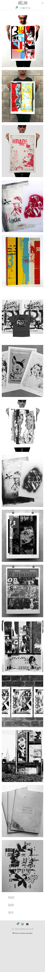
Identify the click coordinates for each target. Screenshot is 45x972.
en (29, 8)
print (11, 898)
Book (11, 905)
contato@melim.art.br (22, 929)
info (10, 913)
